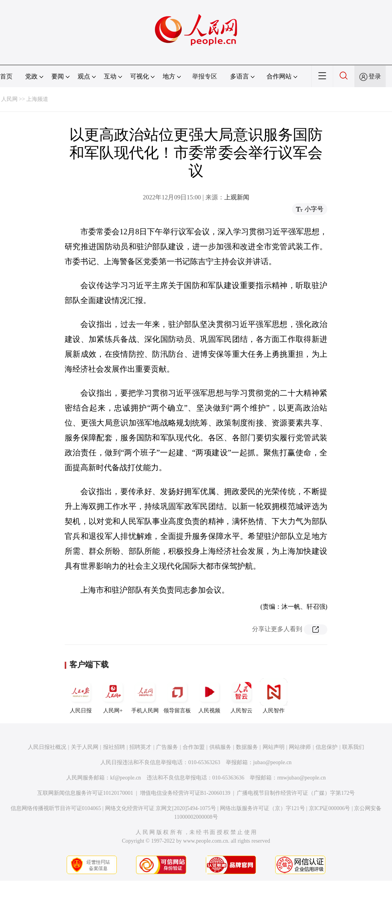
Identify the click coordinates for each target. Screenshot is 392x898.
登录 (374, 76)
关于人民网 (84, 747)
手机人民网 (145, 696)
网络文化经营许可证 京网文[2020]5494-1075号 (160, 808)
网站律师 (300, 747)
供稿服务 (220, 747)
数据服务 (247, 747)
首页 (6, 76)
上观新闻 (236, 197)
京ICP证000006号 (329, 808)
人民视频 (209, 696)
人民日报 (80, 696)
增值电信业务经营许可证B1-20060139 (185, 793)
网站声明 (274, 747)
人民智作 (273, 696)
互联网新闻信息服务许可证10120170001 (85, 793)
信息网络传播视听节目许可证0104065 (56, 808)
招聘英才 (140, 747)
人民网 (9, 99)
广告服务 (167, 747)
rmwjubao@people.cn (301, 778)
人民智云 (241, 696)
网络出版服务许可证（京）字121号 (262, 808)
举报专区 (204, 76)
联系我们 (353, 747)
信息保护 (327, 747)
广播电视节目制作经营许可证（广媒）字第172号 (296, 793)
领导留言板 (177, 696)
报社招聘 (114, 747)
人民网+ (113, 696)
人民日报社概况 (47, 747)
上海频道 (37, 99)
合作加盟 (194, 747)
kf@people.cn (125, 778)
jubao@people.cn (272, 762)
